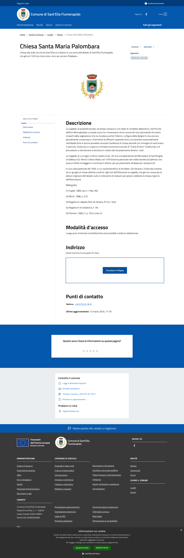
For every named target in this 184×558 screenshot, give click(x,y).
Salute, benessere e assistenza (106, 484)
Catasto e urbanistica (64, 484)
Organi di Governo (25, 465)
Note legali (97, 516)
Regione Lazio (23, 3)
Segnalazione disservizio (65, 511)
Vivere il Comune (36, 34)
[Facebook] (141, 14)
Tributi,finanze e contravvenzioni (107, 474)
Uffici (19, 475)
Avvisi (133, 475)
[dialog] (92, 542)
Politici (20, 484)
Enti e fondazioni (24, 479)
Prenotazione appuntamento (67, 507)
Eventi (133, 492)
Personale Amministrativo (28, 488)
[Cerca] (164, 14)
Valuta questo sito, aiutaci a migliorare (92, 428)
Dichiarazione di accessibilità (105, 520)
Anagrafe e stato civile (64, 465)
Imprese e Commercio (64, 479)
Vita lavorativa (61, 475)
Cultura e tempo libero (64, 470)
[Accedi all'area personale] (154, 3)
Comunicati (135, 470)
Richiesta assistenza (63, 520)
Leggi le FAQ (60, 516)
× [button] (181, 530)
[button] (92, 553)
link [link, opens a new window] (116, 542)
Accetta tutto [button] (82, 548)
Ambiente (97, 479)
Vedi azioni (149, 46)
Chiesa (60, 34)
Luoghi (50, 34)
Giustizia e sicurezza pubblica (105, 470)
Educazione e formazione (103, 465)
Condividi (136, 46)
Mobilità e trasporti (63, 488)
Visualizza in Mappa (115, 270)
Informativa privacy (101, 511)
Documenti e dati (24, 493)
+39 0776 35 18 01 (83, 304)
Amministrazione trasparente (105, 507)
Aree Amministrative (26, 470)
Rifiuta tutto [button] (102, 548)
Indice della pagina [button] (30, 119)
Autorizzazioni (99, 488)
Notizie (133, 465)
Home (22, 34)
